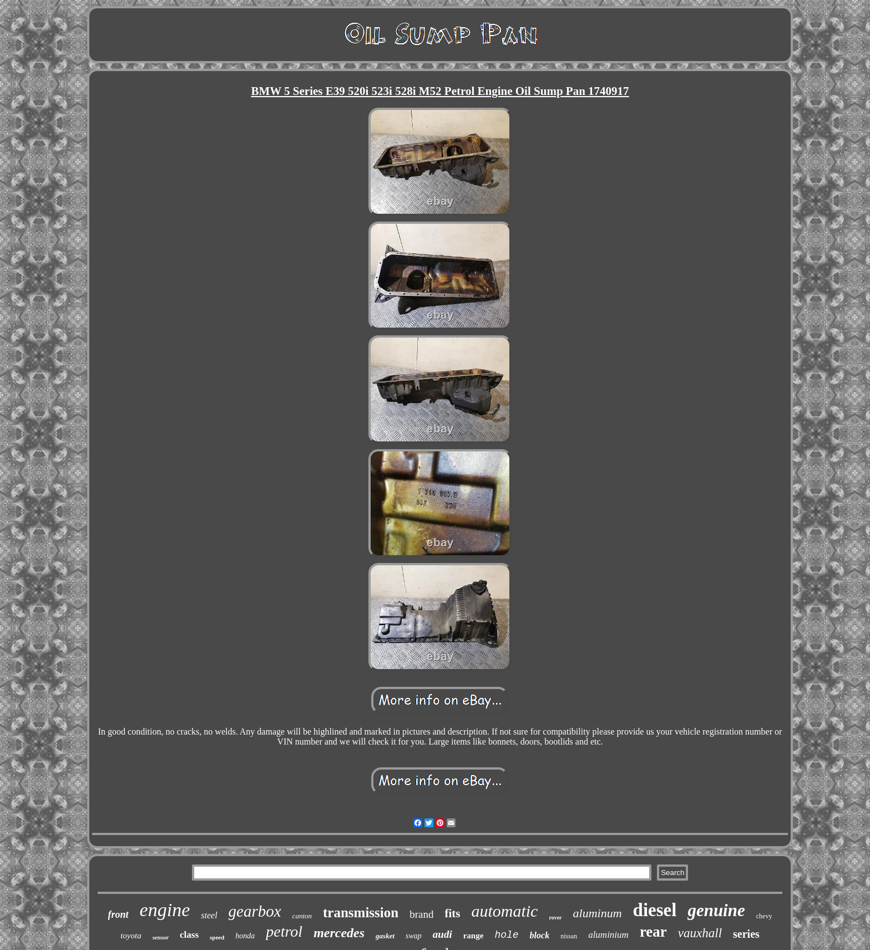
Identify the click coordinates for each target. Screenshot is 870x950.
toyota (130, 935)
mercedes (339, 933)
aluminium (608, 934)
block (540, 935)
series (746, 934)
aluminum (597, 913)
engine (165, 909)
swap (414, 936)
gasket (385, 936)
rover (555, 917)
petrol (284, 931)
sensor (161, 937)
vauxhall (700, 933)
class (189, 934)
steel (209, 915)
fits (452, 913)
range (473, 935)
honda (245, 936)
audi (442, 934)
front (118, 914)
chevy (764, 916)
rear (653, 931)
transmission (360, 912)
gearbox (255, 911)
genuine (716, 910)
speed (217, 937)
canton (302, 916)
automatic (504, 911)
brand (421, 914)
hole (506, 935)
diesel (655, 910)
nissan (568, 936)
